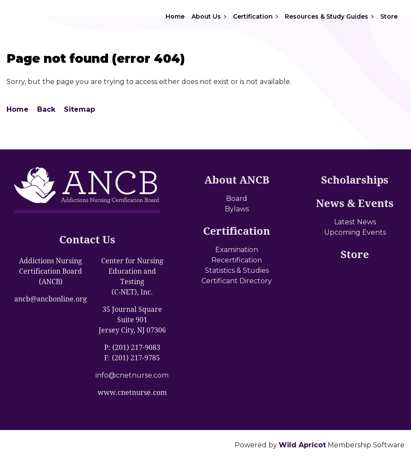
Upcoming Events (355, 232)
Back (46, 109)
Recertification (236, 260)
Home (17, 109)
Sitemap (79, 109)
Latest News (355, 222)
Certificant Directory (236, 281)
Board (236, 198)
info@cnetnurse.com (132, 375)
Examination (236, 250)
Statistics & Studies (237, 270)
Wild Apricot (302, 445)
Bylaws (237, 209)
